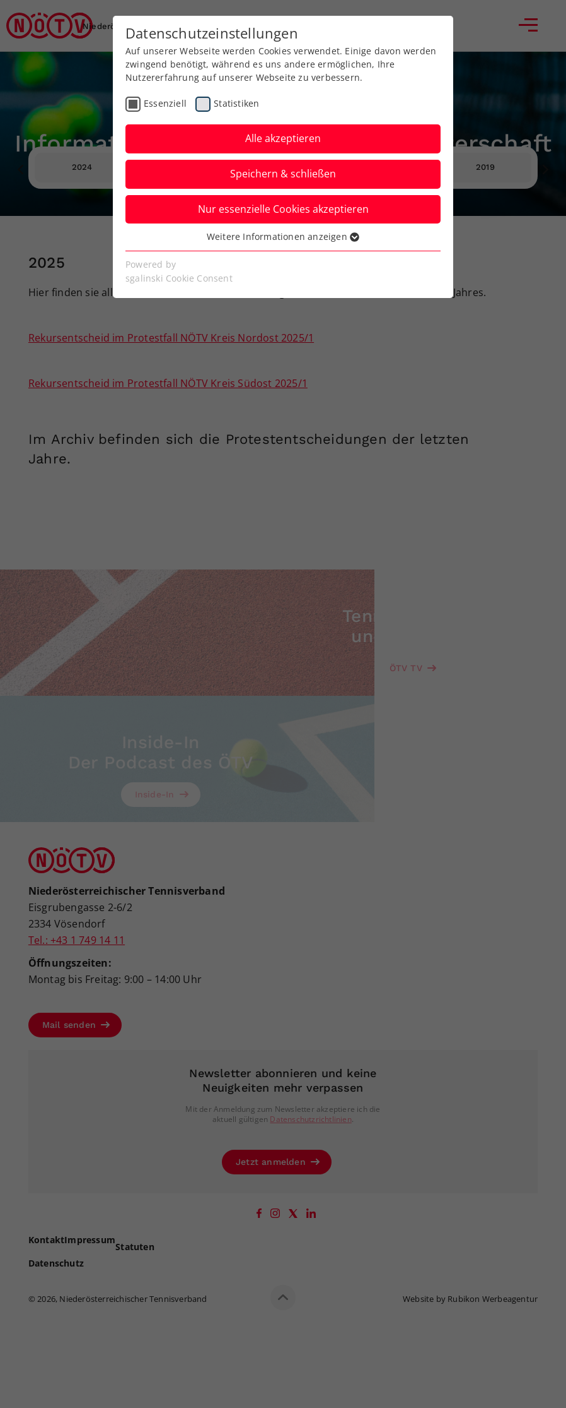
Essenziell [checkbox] (165, 103)
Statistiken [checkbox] (236, 103)
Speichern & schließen (283, 174)
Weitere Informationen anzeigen (283, 236)
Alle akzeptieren (283, 138)
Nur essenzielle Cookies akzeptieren (283, 209)
